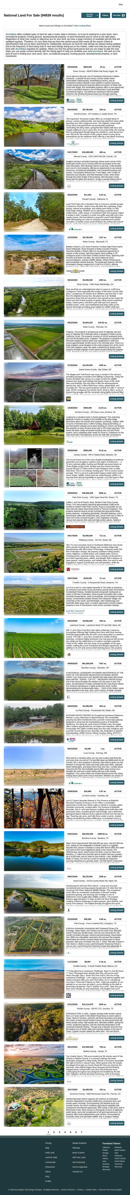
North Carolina (120, 1150)
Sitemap (76, 1148)
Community (50, 1162)
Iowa (104, 1161)
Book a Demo (79, 1153)
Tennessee (119, 1164)
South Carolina (120, 1158)
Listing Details (116, 100)
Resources (50, 1167)
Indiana (105, 1158)
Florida (105, 1150)
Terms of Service (67, 1190)
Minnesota (106, 1170)
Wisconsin (118, 1167)
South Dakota (120, 1161)
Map (121, 4)
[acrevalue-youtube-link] (28, 1148)
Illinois (105, 1156)
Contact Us (77, 1172)
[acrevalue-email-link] (6, 1148)
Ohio (116, 1153)
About (48, 1172)
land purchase (95, 51)
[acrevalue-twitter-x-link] (17, 1148)
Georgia (105, 1153)
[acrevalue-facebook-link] (11, 1148)
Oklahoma (118, 1156)
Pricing (48, 1143)
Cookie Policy (91, 1190)
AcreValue (11, 34)
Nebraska (118, 1147)
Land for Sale (51, 1157)
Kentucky (106, 1164)
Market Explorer (80, 1143)
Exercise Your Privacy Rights (110, 1190)
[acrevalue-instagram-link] (22, 1148)
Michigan (106, 1167)
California (106, 1147)
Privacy (80, 1190)
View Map (119, 15)
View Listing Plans (82, 26)
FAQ (47, 1176)
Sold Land (49, 1153)
